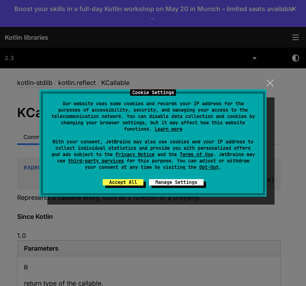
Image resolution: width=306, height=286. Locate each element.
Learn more (168, 129)
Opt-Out (209, 167)
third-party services (96, 161)
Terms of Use (196, 154)
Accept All (123, 182)
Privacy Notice (135, 154)
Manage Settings (176, 182)
